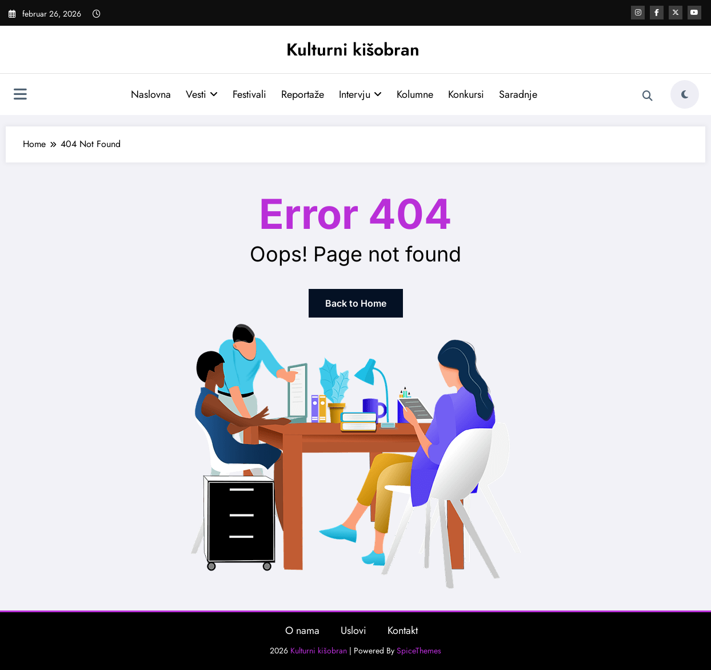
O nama (302, 630)
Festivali (249, 94)
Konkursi (466, 94)
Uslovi (353, 630)
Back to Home (355, 303)
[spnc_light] (684, 94)
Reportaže (302, 94)
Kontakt (403, 630)
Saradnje (518, 94)
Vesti (202, 94)
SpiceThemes (419, 650)
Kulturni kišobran (353, 49)
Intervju (360, 94)
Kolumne (415, 94)
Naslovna (151, 94)
